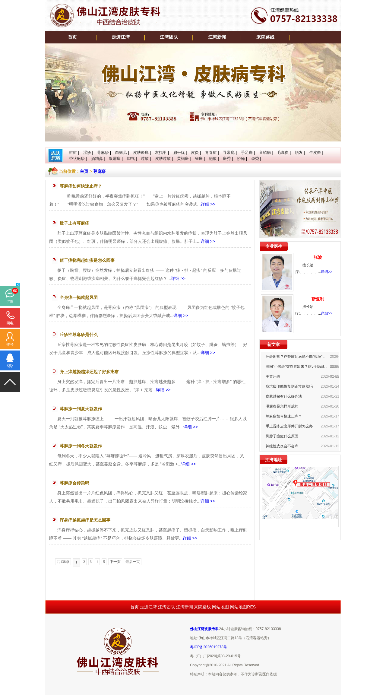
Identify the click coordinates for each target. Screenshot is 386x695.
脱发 (299, 152)
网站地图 (220, 607)
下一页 (115, 562)
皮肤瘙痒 (141, 152)
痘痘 (73, 152)
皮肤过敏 (163, 158)
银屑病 (115, 158)
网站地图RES (243, 607)
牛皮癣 (315, 152)
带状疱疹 (77, 158)
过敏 (145, 158)
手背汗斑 (273, 376)
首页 (72, 37)
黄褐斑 (183, 158)
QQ (10, 365)
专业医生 (273, 246)
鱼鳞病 (265, 152)
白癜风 (121, 152)
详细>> (326, 272)
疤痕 (213, 158)
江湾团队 (169, 37)
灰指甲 (161, 152)
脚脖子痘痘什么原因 (282, 436)
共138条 (63, 562)
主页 (84, 171)
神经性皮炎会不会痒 (282, 446)
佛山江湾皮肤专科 (204, 629)
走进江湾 (121, 37)
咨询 (10, 302)
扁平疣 (179, 152)
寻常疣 (229, 152)
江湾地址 (273, 459)
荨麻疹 (103, 152)
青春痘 (211, 152)
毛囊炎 (283, 152)
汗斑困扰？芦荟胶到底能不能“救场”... (295, 356)
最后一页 (132, 562)
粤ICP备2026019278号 (208, 647)
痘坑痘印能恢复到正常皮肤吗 (289, 386)
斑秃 (227, 158)
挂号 (10, 344)
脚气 (131, 158)
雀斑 (199, 158)
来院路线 (265, 37)
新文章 (273, 344)
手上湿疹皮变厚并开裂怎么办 (289, 426)
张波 (318, 257)
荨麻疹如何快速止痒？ (284, 416)
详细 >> (208, 204)
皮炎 (195, 152)
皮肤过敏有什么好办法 (284, 396)
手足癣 (247, 152)
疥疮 (241, 158)
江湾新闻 (217, 37)
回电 (10, 323)
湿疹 (87, 152)
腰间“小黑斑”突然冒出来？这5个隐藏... (296, 366)
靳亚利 (318, 299)
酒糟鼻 (97, 158)
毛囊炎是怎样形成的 (282, 406)
